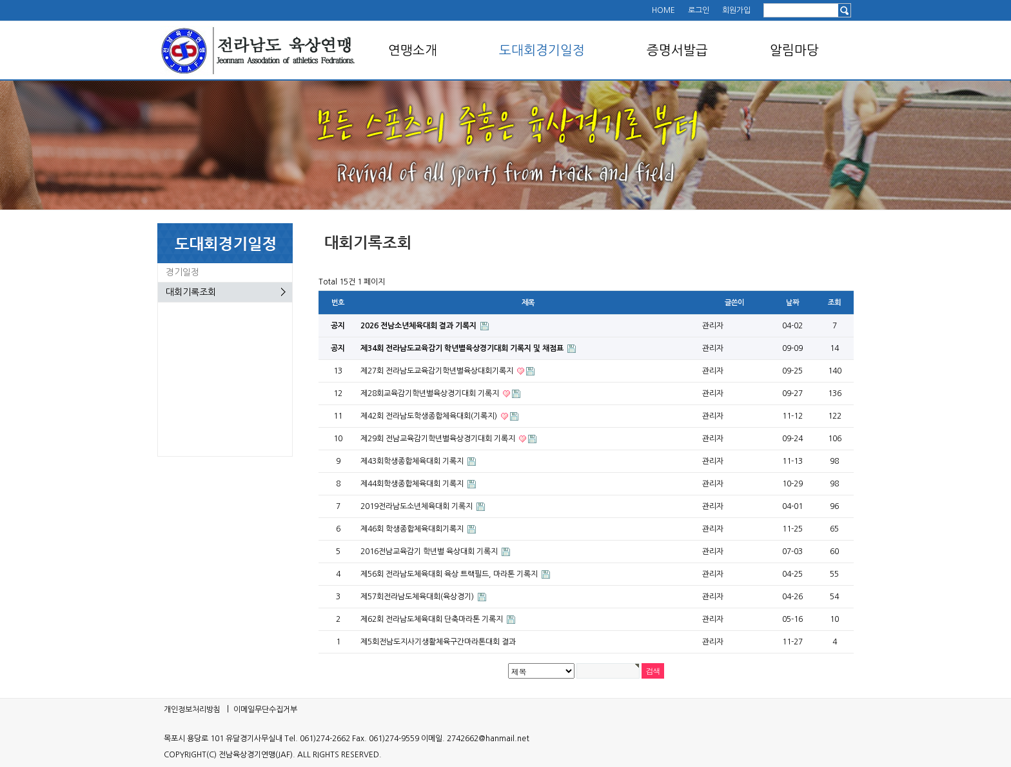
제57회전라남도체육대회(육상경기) (418, 597)
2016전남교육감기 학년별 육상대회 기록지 (430, 551)
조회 (834, 302)
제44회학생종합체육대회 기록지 (413, 484)
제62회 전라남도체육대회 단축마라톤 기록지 (432, 619)
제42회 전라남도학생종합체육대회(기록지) (429, 416)
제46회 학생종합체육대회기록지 (413, 529)
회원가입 (736, 10)
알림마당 (794, 50)
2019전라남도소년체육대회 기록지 (417, 506)
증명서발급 (677, 50)
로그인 (698, 10)
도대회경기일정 (542, 50)
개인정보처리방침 (192, 709)
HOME (663, 10)
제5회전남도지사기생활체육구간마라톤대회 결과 (438, 642)
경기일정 (182, 272)
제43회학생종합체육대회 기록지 (413, 461)
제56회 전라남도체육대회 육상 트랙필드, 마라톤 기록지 (450, 574)
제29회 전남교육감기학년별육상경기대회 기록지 (438, 439)
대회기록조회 (191, 292)
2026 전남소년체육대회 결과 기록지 (419, 326)
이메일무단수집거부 (265, 709)
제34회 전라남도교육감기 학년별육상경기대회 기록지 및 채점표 (462, 348)
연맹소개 (412, 50)
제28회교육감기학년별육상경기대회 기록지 (430, 393)
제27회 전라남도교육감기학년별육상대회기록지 (437, 371)
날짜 (792, 302)
